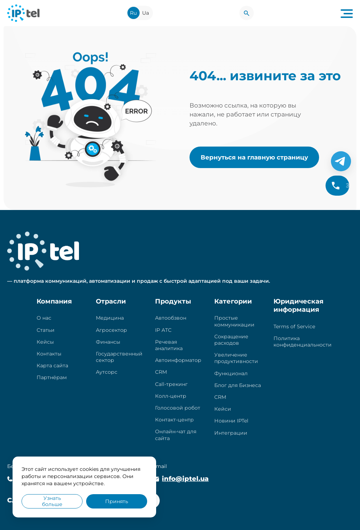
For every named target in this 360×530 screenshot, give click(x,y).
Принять (116, 501)
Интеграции (230, 433)
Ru (133, 13)
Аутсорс (106, 372)
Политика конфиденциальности (302, 341)
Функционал (231, 373)
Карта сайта (52, 365)
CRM (161, 372)
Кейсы (45, 342)
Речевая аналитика (169, 345)
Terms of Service (294, 326)
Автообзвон (170, 318)
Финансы (108, 342)
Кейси (222, 409)
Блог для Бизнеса (237, 385)
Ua (145, 13)
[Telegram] (341, 161)
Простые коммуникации (234, 321)
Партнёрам (52, 377)
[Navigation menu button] (347, 12)
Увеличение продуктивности (236, 358)
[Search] (246, 13)
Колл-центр (170, 396)
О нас (44, 318)
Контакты (49, 353)
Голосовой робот (177, 408)
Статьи (46, 330)
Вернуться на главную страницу (254, 157)
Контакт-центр (174, 419)
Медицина (110, 318)
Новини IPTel (231, 420)
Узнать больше (52, 501)
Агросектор (111, 330)
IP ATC (163, 330)
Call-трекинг (171, 384)
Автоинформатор (178, 360)
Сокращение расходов (231, 339)
